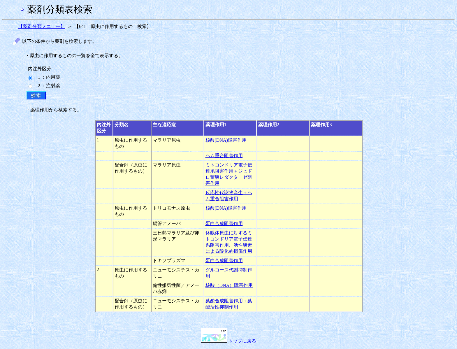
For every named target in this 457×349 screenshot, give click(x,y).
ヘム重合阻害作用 (224, 155)
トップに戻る (228, 341)
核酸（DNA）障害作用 (229, 285)
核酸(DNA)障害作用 (226, 140)
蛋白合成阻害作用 (224, 223)
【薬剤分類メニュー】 (41, 26)
